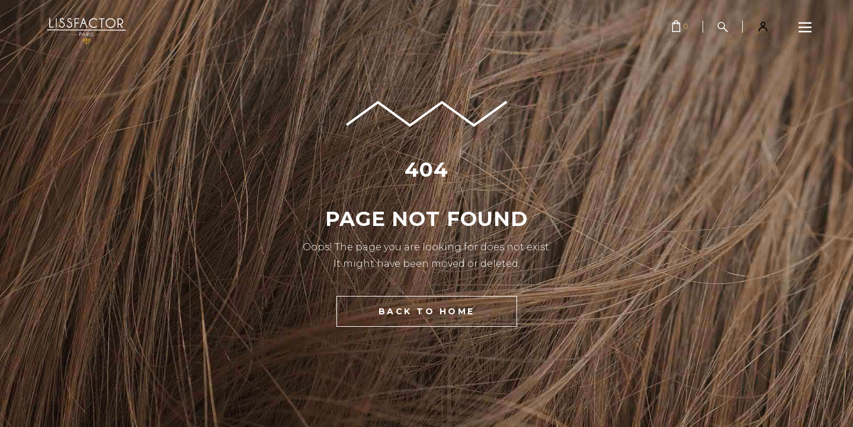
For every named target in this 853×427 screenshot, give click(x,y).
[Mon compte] (763, 27)
